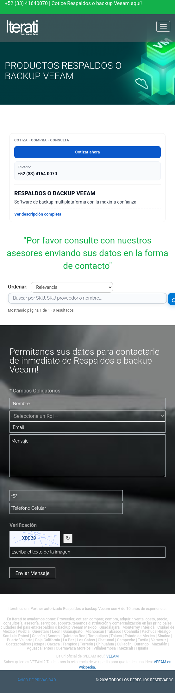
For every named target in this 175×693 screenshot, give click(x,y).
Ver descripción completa (37, 214)
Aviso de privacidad (36, 680)
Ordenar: (18, 287)
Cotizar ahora (87, 152)
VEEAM (112, 656)
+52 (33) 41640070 (26, 3)
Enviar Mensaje (32, 573)
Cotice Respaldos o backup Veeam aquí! (97, 3)
